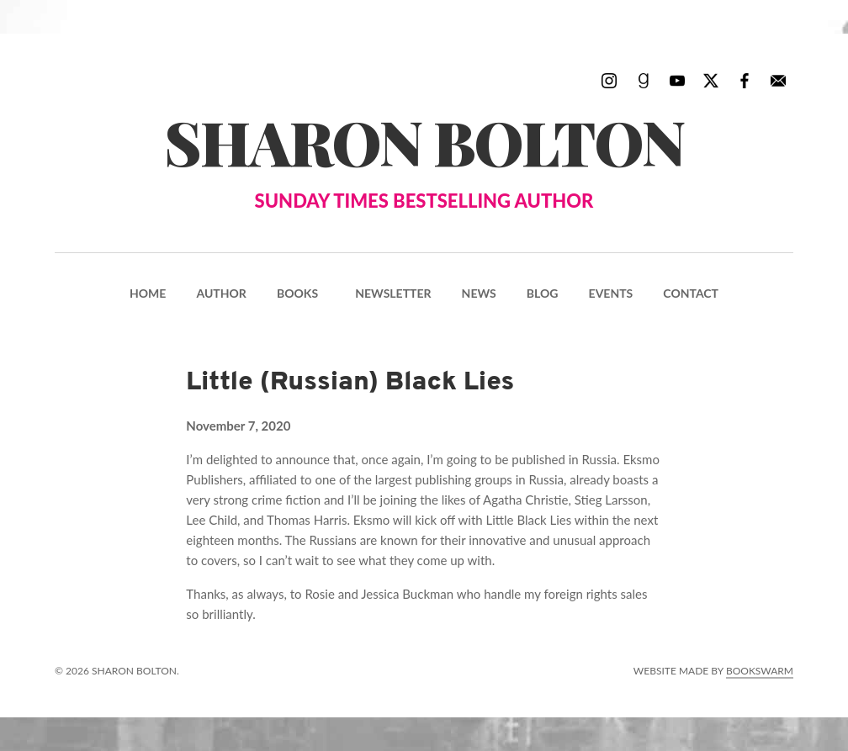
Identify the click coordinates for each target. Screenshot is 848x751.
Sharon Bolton (424, 157)
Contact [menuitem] (690, 293)
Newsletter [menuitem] (393, 293)
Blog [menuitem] (543, 293)
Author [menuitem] (221, 293)
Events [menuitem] (611, 293)
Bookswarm (759, 670)
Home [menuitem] (148, 293)
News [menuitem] (479, 293)
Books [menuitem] (297, 293)
